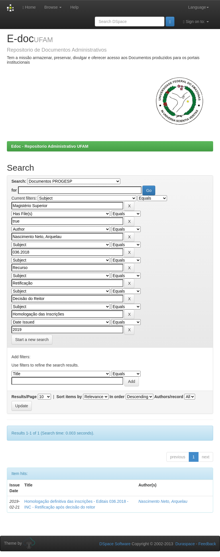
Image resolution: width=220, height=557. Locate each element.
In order (117, 396)
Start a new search (32, 339)
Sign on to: (196, 21)
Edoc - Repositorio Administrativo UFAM (49, 146)
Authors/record (168, 396)
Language (198, 7)
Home (29, 7)
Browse (53, 7)
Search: (18, 181)
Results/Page (24, 396)
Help (74, 7)
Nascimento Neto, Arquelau (162, 501)
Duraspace (185, 544)
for (14, 190)
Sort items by (69, 396)
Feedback (207, 544)
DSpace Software (115, 544)
